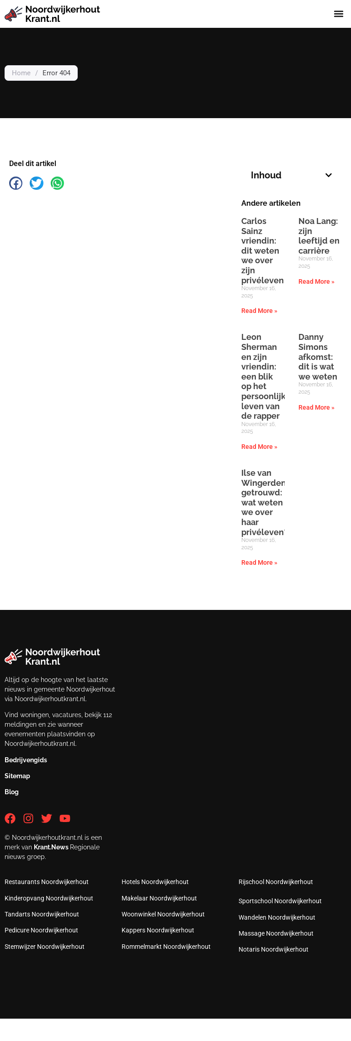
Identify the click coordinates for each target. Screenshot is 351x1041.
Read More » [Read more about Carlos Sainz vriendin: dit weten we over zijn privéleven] (259, 310)
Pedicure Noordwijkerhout (41, 930)
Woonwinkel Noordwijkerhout (163, 914)
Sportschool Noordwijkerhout (280, 901)
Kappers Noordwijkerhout (158, 930)
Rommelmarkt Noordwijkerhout (166, 946)
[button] (338, 13)
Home (21, 73)
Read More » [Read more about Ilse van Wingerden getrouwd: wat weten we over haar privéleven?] (259, 562)
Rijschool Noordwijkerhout (276, 881)
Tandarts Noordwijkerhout (42, 914)
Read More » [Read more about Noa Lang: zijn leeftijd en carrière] (316, 281)
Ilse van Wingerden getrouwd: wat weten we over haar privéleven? (264, 502)
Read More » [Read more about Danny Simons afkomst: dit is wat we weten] (316, 407)
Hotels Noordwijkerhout (155, 881)
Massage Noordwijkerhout (276, 933)
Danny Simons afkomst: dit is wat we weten (317, 356)
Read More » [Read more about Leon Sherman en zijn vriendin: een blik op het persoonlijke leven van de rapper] (259, 446)
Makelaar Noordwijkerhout (159, 898)
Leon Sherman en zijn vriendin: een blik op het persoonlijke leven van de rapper (266, 376)
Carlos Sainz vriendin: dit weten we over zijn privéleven (262, 250)
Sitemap (17, 776)
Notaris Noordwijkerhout (273, 949)
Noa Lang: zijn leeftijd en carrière (319, 235)
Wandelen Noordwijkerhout (277, 917)
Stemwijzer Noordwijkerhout (45, 946)
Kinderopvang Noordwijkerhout (49, 898)
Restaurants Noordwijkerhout (47, 881)
